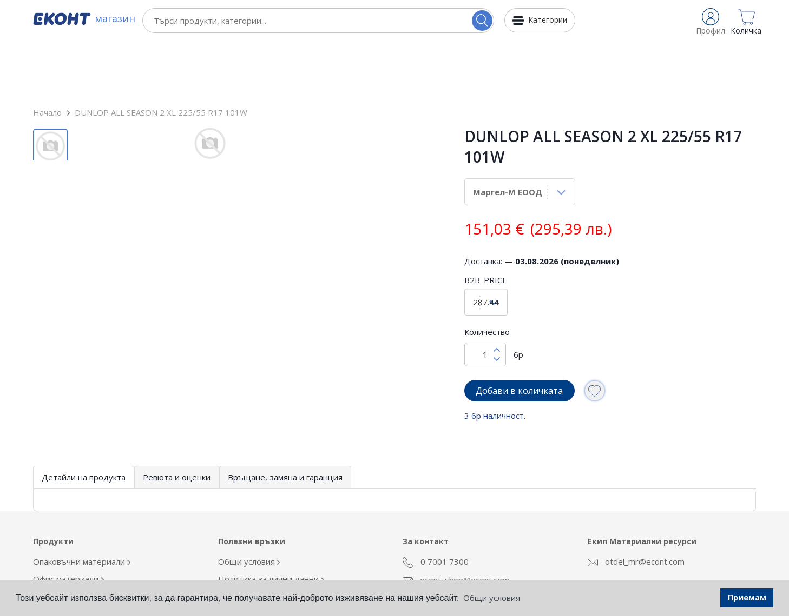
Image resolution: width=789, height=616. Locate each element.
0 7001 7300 (436, 502)
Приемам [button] (747, 597)
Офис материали (68, 519)
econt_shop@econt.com (456, 520)
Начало (47, 53)
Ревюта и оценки (177, 417)
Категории (547, 20)
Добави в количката (519, 331)
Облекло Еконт (65, 536)
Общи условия (249, 502)
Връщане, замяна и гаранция (285, 417)
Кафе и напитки (66, 553)
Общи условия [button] (491, 597)
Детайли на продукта (84, 417)
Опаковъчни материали (81, 502)
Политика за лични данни (271, 519)
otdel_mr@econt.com (636, 502)
